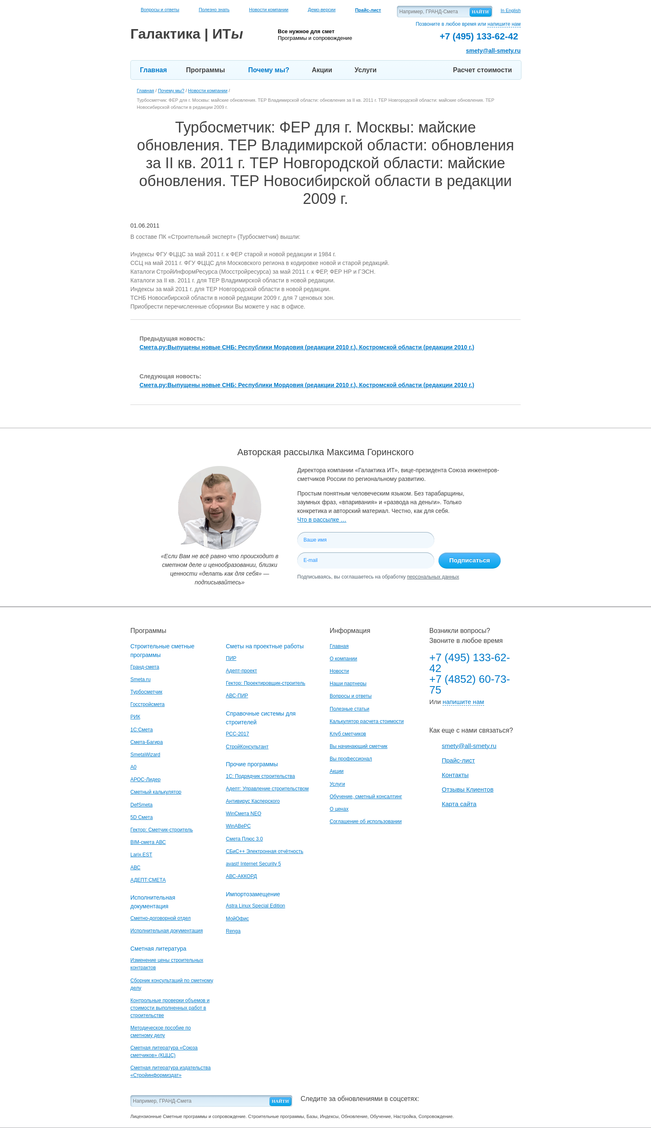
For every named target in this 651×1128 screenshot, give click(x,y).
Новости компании (269, 9)
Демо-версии (321, 9)
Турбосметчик (146, 692)
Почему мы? (268, 70)
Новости (339, 671)
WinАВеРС (238, 826)
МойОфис (237, 919)
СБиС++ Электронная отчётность (264, 851)
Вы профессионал (351, 759)
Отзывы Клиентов (468, 789)
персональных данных (433, 577)
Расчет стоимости (482, 70)
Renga (233, 931)
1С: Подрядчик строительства (260, 776)
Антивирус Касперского (253, 801)
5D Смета (141, 817)
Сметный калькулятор (155, 792)
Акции (322, 70)
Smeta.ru (140, 679)
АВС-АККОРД (241, 876)
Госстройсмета (147, 704)
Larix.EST (141, 855)
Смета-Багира (146, 742)
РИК (135, 717)
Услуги (366, 70)
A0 (133, 767)
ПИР (231, 658)
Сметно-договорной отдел (160, 918)
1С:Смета (141, 730)
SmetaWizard (145, 755)
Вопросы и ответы (160, 9)
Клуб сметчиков (348, 734)
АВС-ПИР (237, 696)
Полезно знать (214, 9)
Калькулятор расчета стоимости (367, 721)
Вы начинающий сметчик (358, 746)
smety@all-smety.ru (493, 50)
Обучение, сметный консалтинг (366, 796)
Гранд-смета (144, 667)
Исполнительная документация (166, 931)
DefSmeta (141, 805)
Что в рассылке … (321, 519)
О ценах (339, 809)
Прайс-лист (458, 760)
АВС (135, 868)
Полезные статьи (349, 709)
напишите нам (504, 24)
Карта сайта (459, 803)
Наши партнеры (348, 684)
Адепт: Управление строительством (267, 789)
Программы (205, 70)
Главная (153, 70)
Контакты (455, 774)
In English (511, 10)
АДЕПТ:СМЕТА (148, 880)
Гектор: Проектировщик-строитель (265, 683)
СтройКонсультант (247, 747)
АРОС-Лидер (145, 779)
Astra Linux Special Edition (255, 906)
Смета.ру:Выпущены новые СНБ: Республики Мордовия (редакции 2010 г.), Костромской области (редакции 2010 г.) (307, 347)
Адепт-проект (241, 671)
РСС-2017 (237, 734)
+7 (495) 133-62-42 (469, 662)
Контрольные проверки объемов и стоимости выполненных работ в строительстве (170, 1008)
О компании (343, 659)
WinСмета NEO (243, 814)
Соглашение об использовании (366, 821)
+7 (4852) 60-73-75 (469, 684)
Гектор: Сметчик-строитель (161, 830)
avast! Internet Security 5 (253, 864)
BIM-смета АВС (148, 842)
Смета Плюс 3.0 (244, 839)
